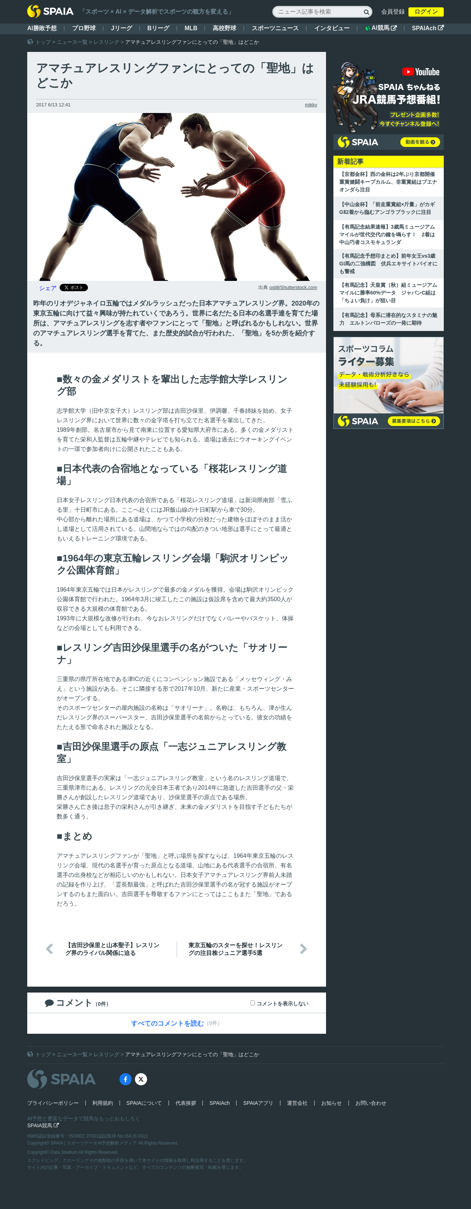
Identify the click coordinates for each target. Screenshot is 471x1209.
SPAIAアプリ (258, 1103)
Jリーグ (121, 28)
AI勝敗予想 (42, 28)
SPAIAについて (144, 1103)
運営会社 (297, 1103)
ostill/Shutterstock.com (293, 287)
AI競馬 (381, 28)
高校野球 (224, 28)
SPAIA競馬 (43, 1125)
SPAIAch (428, 28)
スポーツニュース (275, 28)
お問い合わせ (370, 1103)
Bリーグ (158, 28)
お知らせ (331, 1103)
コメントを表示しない (282, 1004)
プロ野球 (84, 28)
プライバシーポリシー (53, 1103)
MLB (191, 28)
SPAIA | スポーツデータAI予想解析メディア (94, 1143)
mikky (311, 104)
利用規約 (102, 1103)
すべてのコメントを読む (167, 1023)
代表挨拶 (186, 1103)
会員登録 (393, 11)
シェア (48, 288)
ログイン (426, 11)
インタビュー (332, 28)
